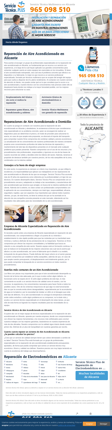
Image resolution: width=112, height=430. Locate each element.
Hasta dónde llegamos (16, 42)
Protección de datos (98, 414)
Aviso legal (81, 414)
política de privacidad (66, 425)
